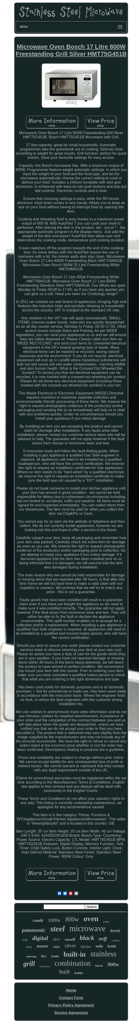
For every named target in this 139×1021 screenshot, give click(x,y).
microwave (87, 928)
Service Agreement (71, 1013)
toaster (42, 946)
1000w (54, 920)
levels (115, 930)
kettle (112, 946)
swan (55, 956)
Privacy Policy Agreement (71, 1005)
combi (38, 920)
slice (56, 939)
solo (99, 946)
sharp (29, 946)
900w (113, 964)
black (87, 937)
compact (116, 940)
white (56, 946)
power (106, 921)
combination (73, 963)
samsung (31, 956)
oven (90, 918)
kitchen (86, 946)
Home (71, 990)
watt (25, 939)
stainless (103, 954)
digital (40, 938)
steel (57, 928)
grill (29, 963)
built (64, 972)
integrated (45, 966)
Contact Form (71, 998)
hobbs (79, 973)
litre (43, 956)
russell (70, 939)
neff (103, 938)
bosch (99, 965)
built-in (74, 954)
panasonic (33, 930)
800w (72, 919)
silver (70, 945)
